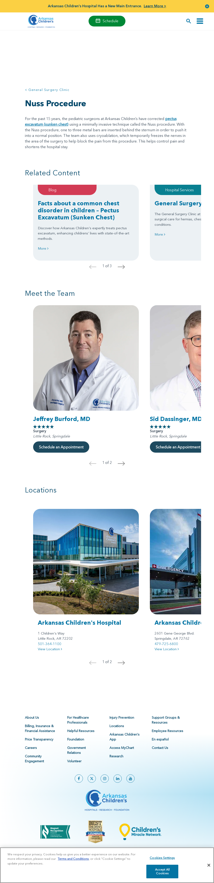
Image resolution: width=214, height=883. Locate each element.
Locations (116, 726)
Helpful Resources (80, 731)
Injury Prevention (121, 717)
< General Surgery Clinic (47, 90)
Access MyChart (121, 748)
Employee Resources (167, 731)
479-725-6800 (166, 644)
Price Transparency (39, 739)
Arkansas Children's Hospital (79, 622)
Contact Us (160, 748)
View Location (50, 649)
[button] (207, 6)
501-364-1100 (49, 644)
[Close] (209, 868)
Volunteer (74, 761)
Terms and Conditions (73, 861)
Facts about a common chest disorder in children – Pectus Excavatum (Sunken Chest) (78, 210)
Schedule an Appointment (61, 447)
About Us (32, 717)
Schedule (110, 21)
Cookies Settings (162, 860)
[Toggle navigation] (199, 21)
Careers (31, 748)
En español (160, 739)
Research (116, 756)
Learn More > (155, 6)
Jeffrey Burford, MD (61, 418)
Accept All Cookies (162, 874)
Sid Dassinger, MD (176, 418)
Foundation (75, 739)
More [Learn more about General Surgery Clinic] (160, 234)
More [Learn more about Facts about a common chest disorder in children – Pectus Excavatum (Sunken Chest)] (43, 248)
